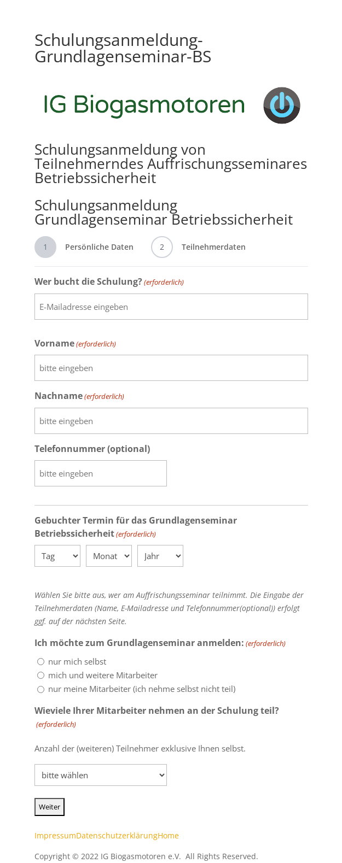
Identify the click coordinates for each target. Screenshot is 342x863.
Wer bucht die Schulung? (109, 282)
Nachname (79, 396)
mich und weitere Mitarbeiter (103, 675)
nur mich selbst (77, 661)
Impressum (55, 835)
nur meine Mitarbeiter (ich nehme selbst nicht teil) (141, 688)
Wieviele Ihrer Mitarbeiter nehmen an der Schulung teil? (156, 718)
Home (168, 835)
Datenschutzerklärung (117, 835)
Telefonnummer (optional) (92, 449)
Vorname (75, 344)
